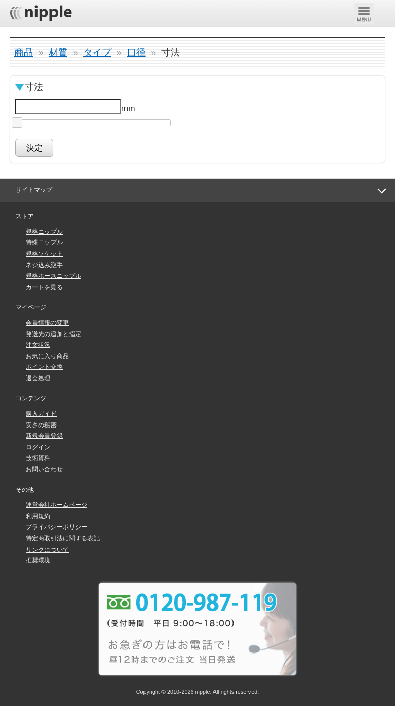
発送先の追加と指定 (53, 334)
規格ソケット (44, 253)
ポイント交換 (44, 366)
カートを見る (44, 287)
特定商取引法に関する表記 (63, 538)
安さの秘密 (41, 425)
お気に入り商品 (47, 356)
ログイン (38, 447)
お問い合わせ (44, 469)
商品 (23, 52)
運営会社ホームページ (56, 504)
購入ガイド (41, 413)
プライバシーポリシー (56, 527)
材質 (58, 52)
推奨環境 (38, 560)
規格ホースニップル (53, 275)
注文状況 (38, 344)
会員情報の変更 (47, 322)
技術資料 (38, 458)
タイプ (97, 52)
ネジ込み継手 (44, 265)
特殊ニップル (44, 242)
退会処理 (38, 378)
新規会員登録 (44, 435)
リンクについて (47, 549)
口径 (136, 52)
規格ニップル (44, 231)
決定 (34, 148)
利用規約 (38, 516)
